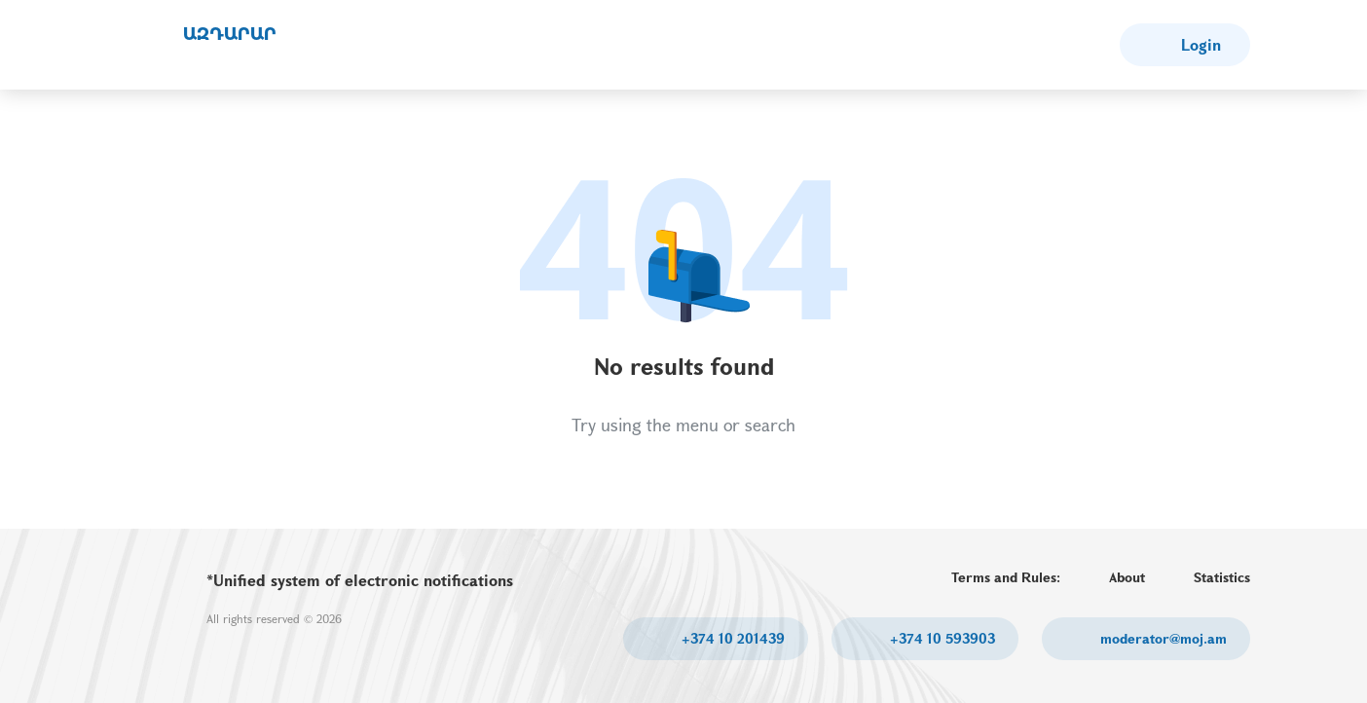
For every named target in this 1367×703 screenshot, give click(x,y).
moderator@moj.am (1161, 638)
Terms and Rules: (1005, 577)
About (1127, 577)
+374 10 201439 (731, 638)
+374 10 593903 (940, 638)
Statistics (1222, 577)
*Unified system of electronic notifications (359, 580)
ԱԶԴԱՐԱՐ (230, 34)
